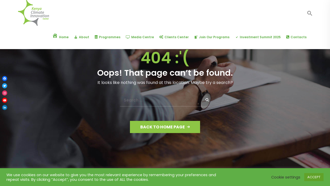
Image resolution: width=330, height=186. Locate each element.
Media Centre (140, 37)
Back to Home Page (165, 127)
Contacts (296, 37)
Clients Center (174, 37)
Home (60, 37)
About (81, 37)
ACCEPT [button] (313, 177)
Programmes (107, 37)
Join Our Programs (211, 37)
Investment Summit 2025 (258, 37)
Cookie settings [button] (285, 177)
